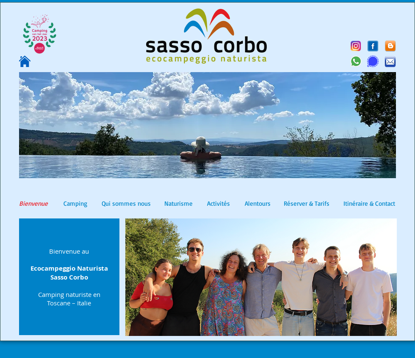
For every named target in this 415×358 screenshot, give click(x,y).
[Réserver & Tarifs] (306, 203)
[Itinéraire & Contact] (369, 203)
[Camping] (75, 203)
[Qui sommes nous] (126, 203)
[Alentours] (257, 203)
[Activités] (218, 203)
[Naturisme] (178, 203)
